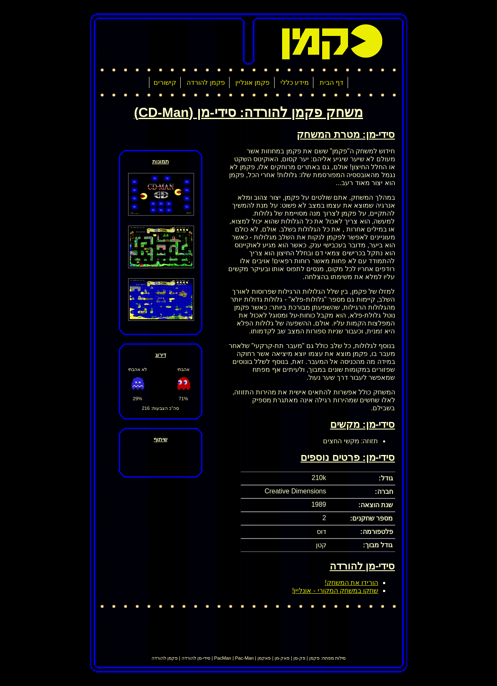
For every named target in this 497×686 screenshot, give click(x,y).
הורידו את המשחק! (351, 582)
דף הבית (331, 82)
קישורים (165, 82)
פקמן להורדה (206, 82)
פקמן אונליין (252, 82)
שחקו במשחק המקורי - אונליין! (335, 590)
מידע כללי (294, 82)
